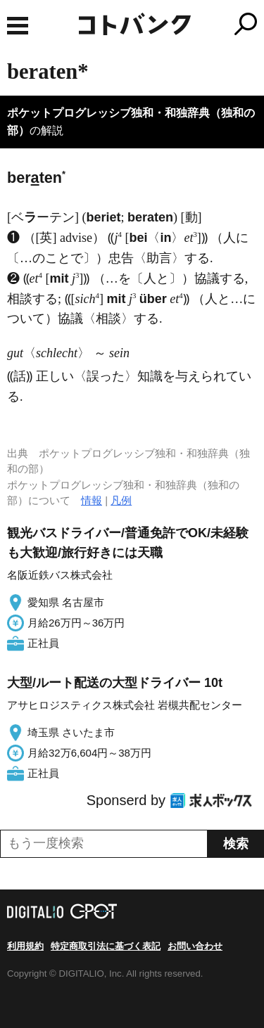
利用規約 (25, 946)
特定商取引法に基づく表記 (106, 946)
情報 (91, 500)
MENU (17, 25)
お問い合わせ (195, 946)
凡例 (121, 500)
